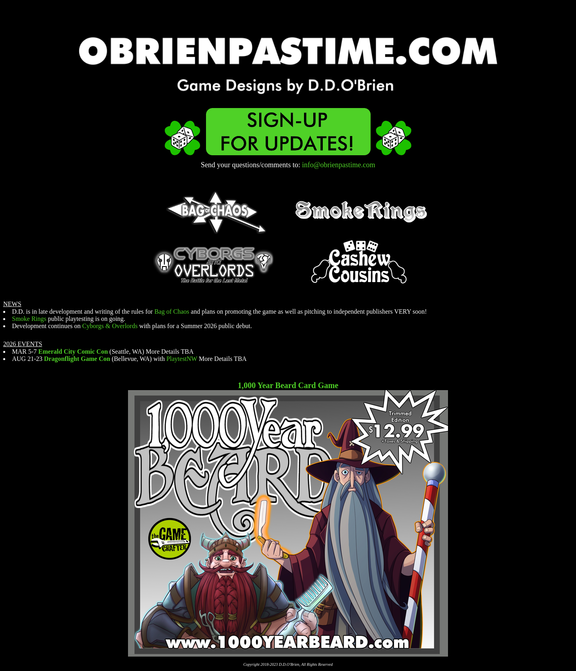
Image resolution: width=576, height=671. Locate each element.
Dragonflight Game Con (77, 358)
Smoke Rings (29, 318)
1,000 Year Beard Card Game (288, 385)
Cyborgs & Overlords (110, 325)
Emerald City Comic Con (73, 351)
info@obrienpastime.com (338, 165)
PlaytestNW (181, 358)
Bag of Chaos (171, 311)
